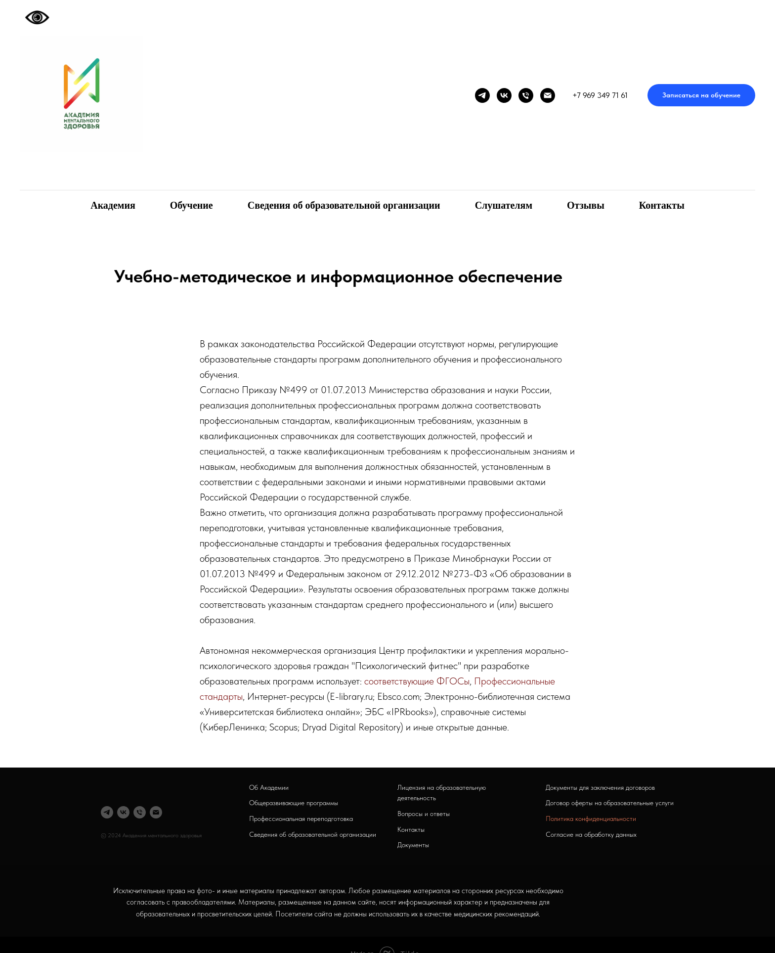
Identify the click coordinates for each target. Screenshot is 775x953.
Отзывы (585, 205)
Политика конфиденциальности (591, 818)
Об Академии (269, 787)
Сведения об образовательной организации (344, 205)
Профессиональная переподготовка (301, 818)
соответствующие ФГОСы (417, 681)
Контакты (662, 205)
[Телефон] (525, 95)
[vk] (504, 95)
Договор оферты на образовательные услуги (610, 803)
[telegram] (482, 95)
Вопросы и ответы (423, 813)
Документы (413, 845)
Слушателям (503, 205)
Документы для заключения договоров (600, 787)
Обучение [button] (191, 205)
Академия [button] (112, 205)
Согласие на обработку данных (591, 834)
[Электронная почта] (547, 95)
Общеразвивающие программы (293, 803)
